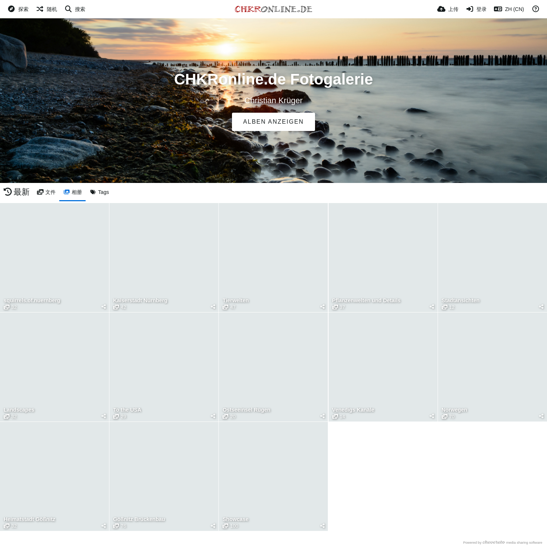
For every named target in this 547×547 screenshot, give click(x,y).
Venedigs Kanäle (353, 410)
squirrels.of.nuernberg (32, 300)
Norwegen (454, 410)
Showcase (235, 519)
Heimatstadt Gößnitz (29, 519)
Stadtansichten (460, 300)
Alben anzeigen (273, 122)
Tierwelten (235, 300)
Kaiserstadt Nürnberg (139, 300)
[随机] (46, 9)
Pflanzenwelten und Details (366, 300)
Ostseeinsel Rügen (246, 410)
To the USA (127, 410)
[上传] (447, 9)
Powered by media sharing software (503, 542)
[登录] (476, 9)
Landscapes (19, 410)
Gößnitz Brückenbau (138, 519)
